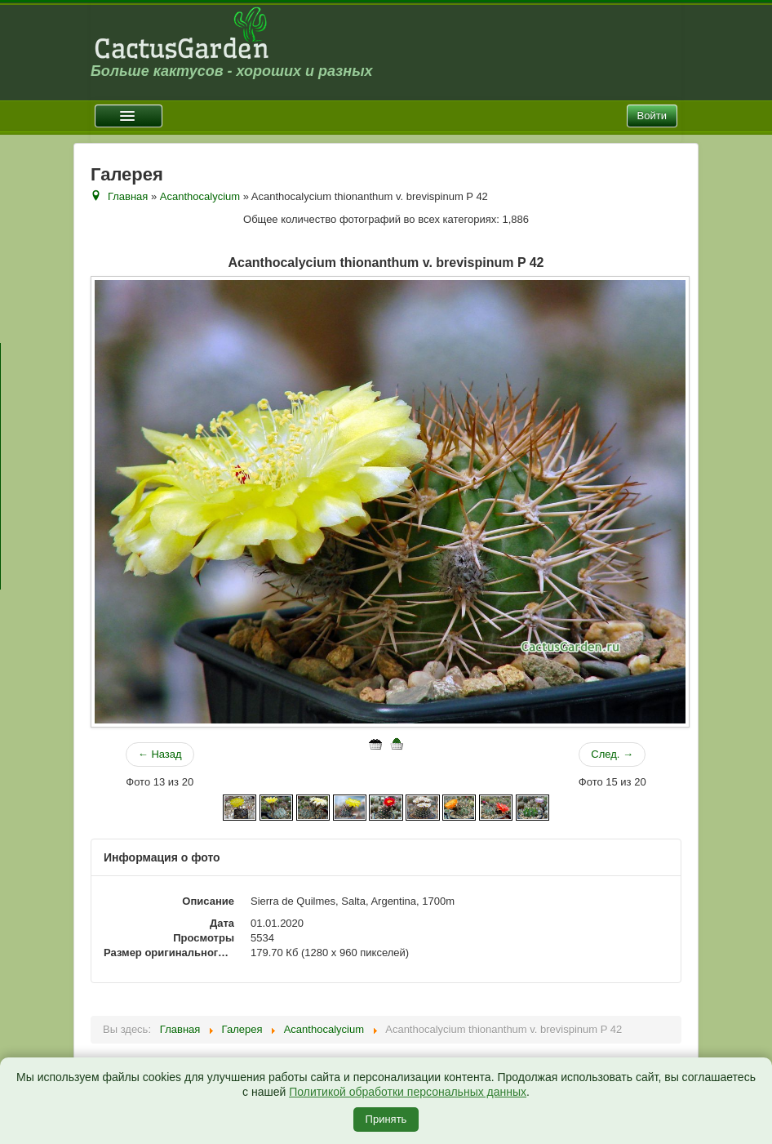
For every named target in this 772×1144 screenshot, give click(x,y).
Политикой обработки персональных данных (407, 1091)
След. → (612, 754)
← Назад (160, 754)
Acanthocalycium (200, 196)
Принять (386, 1119)
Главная (128, 196)
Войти (652, 115)
